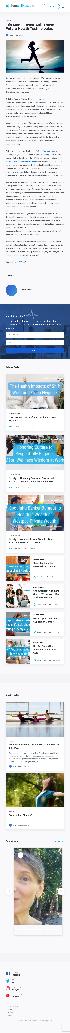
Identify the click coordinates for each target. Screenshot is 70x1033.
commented (41, 99)
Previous (9, 891)
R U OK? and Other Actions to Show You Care (44, 649)
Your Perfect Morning (20, 815)
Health (8, 20)
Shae (10, 1009)
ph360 (10, 1016)
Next (61, 891)
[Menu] (63, 6)
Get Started (51, 7)
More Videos (59, 841)
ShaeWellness (14, 414)
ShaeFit (11, 1013)
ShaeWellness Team (19, 427)
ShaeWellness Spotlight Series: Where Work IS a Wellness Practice (46, 594)
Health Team (13, 35)
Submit (35, 350)
